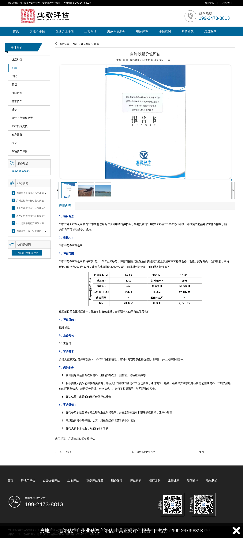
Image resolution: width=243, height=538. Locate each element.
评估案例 (165, 31)
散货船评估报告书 (146, 452)
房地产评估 (37, 31)
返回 (201, 452)
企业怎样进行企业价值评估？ (31, 208)
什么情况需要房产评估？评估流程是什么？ (38, 223)
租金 (14, 143)
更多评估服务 (116, 31)
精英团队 (187, 31)
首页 (16, 31)
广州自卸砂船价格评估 (26, 253)
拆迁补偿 (17, 59)
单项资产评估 (20, 151)
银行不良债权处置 (22, 118)
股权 (14, 84)
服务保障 (142, 31)
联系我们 (227, 3)
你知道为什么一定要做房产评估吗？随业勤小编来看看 (43, 231)
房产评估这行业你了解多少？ (31, 215)
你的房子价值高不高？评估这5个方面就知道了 (39, 193)
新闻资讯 (209, 3)
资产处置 (17, 135)
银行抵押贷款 (20, 126)
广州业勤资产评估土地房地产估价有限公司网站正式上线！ (46, 200)
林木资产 (17, 101)
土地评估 (90, 31)
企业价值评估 (64, 31)
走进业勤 (210, 31)
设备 (14, 110)
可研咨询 (17, 93)
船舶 (14, 68)
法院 (14, 76)
